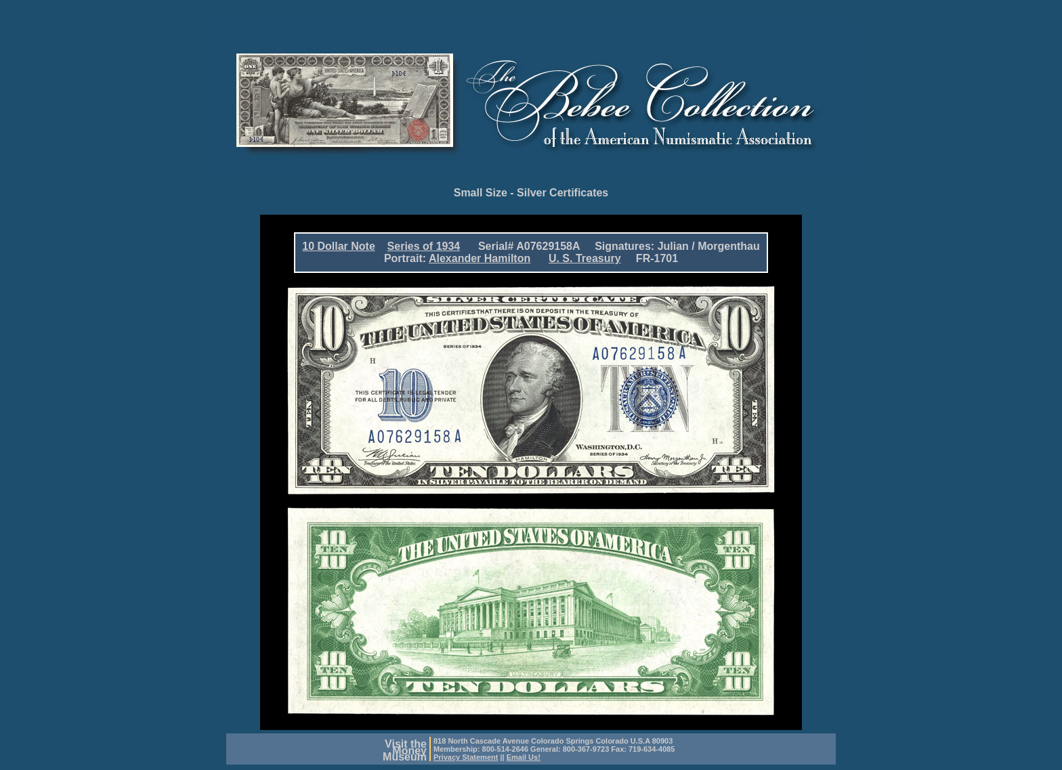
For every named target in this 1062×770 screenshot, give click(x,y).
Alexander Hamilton (479, 258)
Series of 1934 (424, 246)
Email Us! (523, 757)
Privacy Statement (465, 757)
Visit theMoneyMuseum (405, 750)
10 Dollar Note (338, 246)
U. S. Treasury (585, 258)
